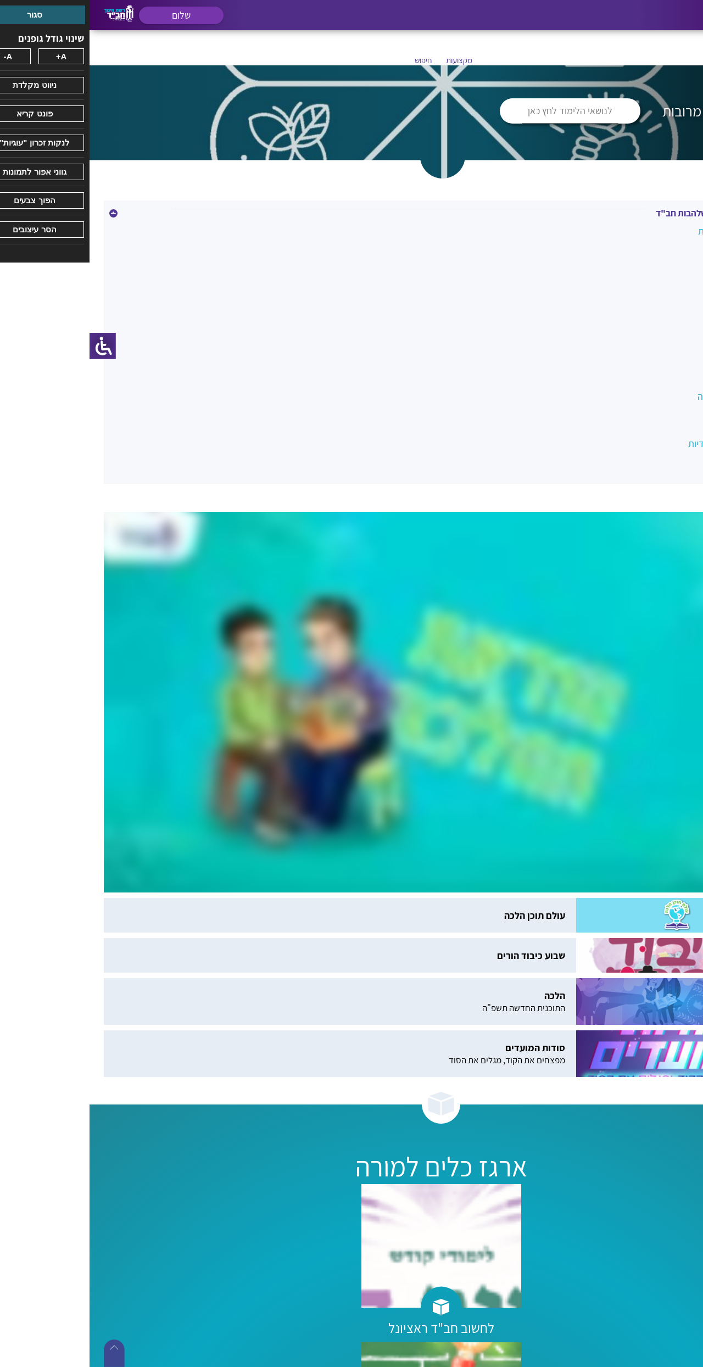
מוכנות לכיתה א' (652, 301)
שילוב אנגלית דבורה (645, 396)
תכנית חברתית (655, 420)
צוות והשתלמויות (651, 372)
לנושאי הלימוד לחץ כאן (480, 110)
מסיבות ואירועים (652, 325)
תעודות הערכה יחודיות (640, 443)
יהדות (671, 278)
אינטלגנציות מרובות (645, 231)
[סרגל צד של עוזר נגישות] (13, 346)
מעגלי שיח (663, 349)
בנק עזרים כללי (653, 254)
